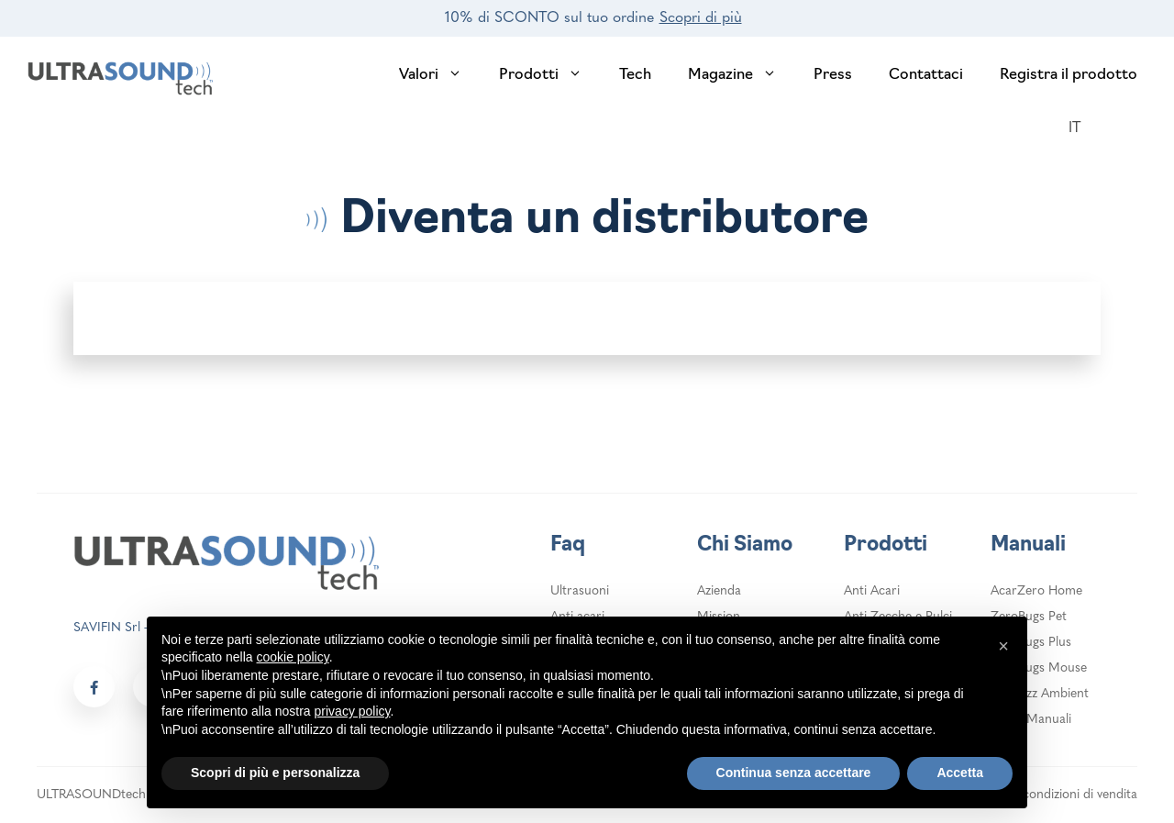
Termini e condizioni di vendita (1052, 795)
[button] (1003, 646)
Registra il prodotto (1068, 75)
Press (833, 75)
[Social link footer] (94, 686)
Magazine (741, 75)
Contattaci (926, 75)
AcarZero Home (1036, 591)
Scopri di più (700, 18)
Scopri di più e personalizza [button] (275, 772)
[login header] (1133, 129)
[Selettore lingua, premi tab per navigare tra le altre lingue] (1084, 128)
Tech (635, 75)
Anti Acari (872, 591)
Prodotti (550, 75)
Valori (440, 75)
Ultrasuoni (579, 591)
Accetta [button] (959, 772)
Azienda (719, 591)
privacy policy (353, 711)
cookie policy (293, 657)
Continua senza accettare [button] (793, 772)
